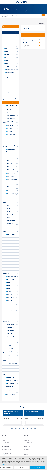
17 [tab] (31, 428)
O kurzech (11, 19)
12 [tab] (24, 428)
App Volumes (25, 35)
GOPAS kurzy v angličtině (19, 19)
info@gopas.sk (5, 454)
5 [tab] (15, 428)
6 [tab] (16, 428)
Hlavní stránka (4, 15)
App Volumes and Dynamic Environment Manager (28, 40)
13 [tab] (26, 428)
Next (3, 418)
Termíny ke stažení (40, 23)
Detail (13, 422)
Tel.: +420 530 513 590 (28, 442)
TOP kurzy (28, 19)
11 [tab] (23, 428)
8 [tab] (19, 428)
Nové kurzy (34, 19)
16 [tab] (30, 428)
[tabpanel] (13, 417)
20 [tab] (35, 428)
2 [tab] (11, 428)
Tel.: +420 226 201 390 (6, 442)
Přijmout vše (37, 467)
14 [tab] (27, 428)
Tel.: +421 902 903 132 (6, 453)
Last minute (41, 19)
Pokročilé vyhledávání (27, 17)
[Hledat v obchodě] (32, 15)
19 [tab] (34, 428)
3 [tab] (12, 428)
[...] (10, 413)
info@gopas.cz (5, 444)
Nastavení (21, 467)
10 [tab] (22, 428)
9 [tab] (20, 428)
